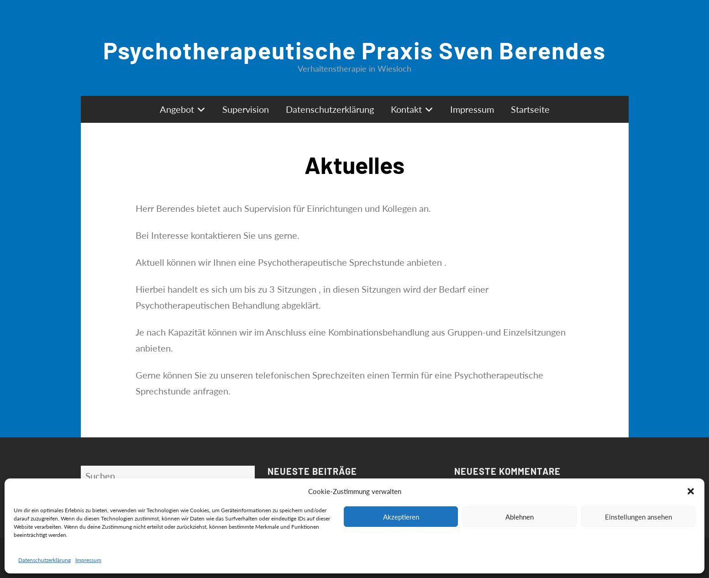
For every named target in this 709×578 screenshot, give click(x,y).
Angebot (177, 109)
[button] (690, 491)
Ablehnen (519, 517)
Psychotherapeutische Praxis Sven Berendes (354, 50)
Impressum (88, 560)
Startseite (530, 109)
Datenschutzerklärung (44, 560)
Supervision (245, 109)
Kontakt (406, 109)
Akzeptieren (401, 517)
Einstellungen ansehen (638, 517)
